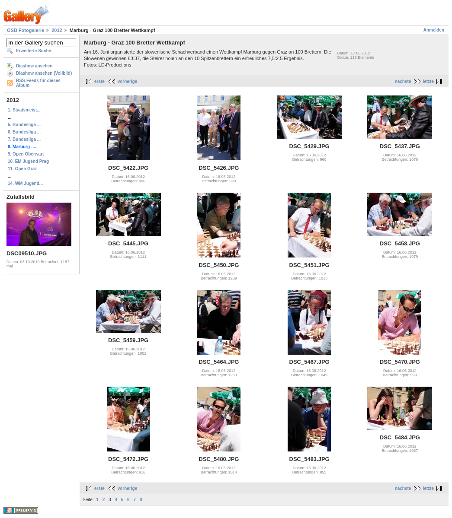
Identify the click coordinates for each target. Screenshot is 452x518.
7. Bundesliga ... (24, 139)
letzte (428, 81)
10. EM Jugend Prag (28, 161)
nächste (403, 81)
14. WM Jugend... (25, 183)
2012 (56, 30)
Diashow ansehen (34, 66)
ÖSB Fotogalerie (25, 30)
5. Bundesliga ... (24, 124)
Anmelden (433, 30)
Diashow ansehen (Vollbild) (44, 73)
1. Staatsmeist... (24, 110)
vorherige (128, 81)
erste (99, 81)
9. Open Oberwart (26, 154)
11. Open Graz (22, 168)
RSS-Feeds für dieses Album (38, 83)
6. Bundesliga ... (24, 132)
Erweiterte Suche (33, 50)
